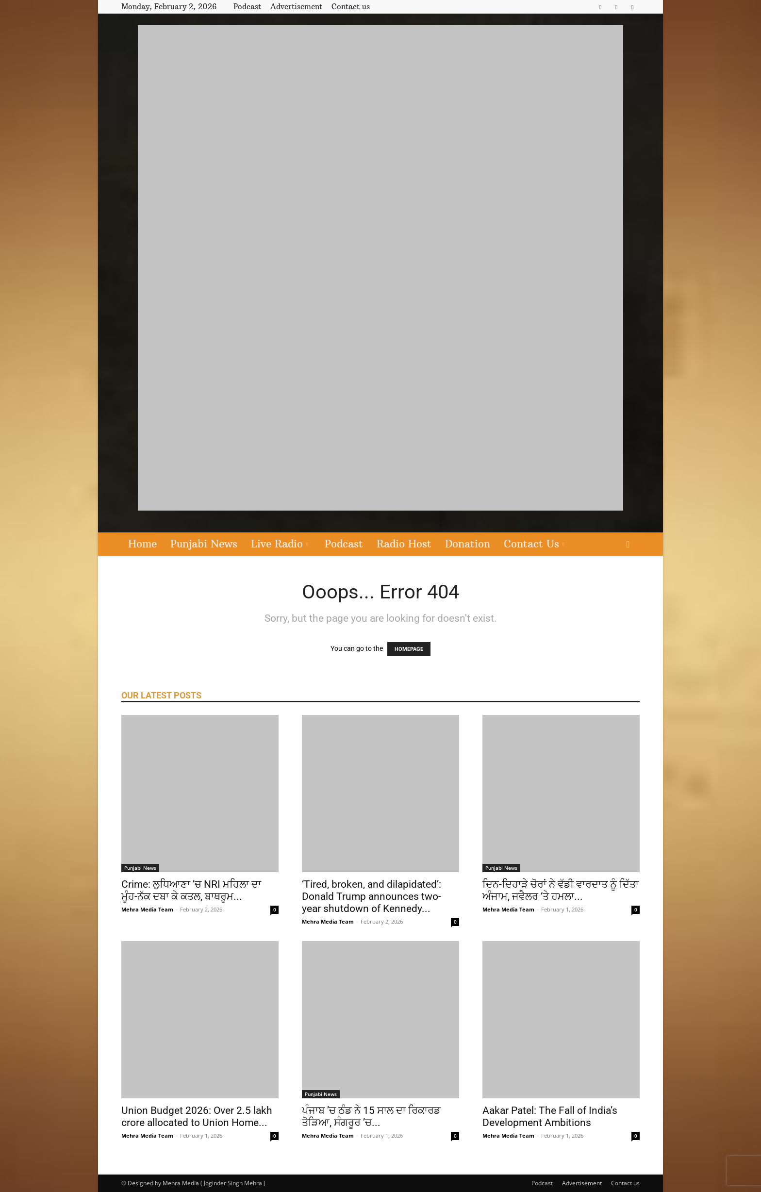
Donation (467, 543)
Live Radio (279, 543)
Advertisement (296, 6)
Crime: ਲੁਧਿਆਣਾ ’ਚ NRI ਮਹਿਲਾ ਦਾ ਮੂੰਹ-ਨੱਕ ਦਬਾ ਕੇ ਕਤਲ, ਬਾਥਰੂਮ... (191, 890)
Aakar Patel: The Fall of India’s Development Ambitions (549, 1116)
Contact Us (534, 543)
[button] (628, 544)
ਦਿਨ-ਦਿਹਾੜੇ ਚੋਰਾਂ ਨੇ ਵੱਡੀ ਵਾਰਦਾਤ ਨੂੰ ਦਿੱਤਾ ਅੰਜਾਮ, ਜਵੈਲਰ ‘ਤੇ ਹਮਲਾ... (560, 890)
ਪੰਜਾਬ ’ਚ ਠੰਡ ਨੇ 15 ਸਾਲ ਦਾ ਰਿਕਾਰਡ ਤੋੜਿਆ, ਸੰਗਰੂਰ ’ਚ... (371, 1116)
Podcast (247, 6)
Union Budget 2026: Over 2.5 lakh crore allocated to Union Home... (196, 1116)
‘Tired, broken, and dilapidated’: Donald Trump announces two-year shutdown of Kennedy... (371, 896)
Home (142, 543)
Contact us (350, 6)
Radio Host (404, 543)
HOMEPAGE (409, 649)
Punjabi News (203, 543)
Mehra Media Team (147, 909)
